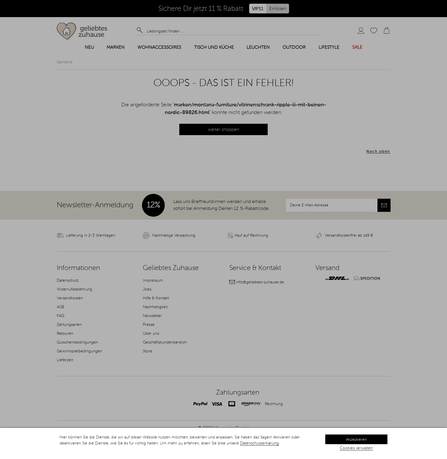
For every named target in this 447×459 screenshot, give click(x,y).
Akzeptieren (356, 440)
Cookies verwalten (356, 448)
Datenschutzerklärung (259, 443)
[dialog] (223, 443)
